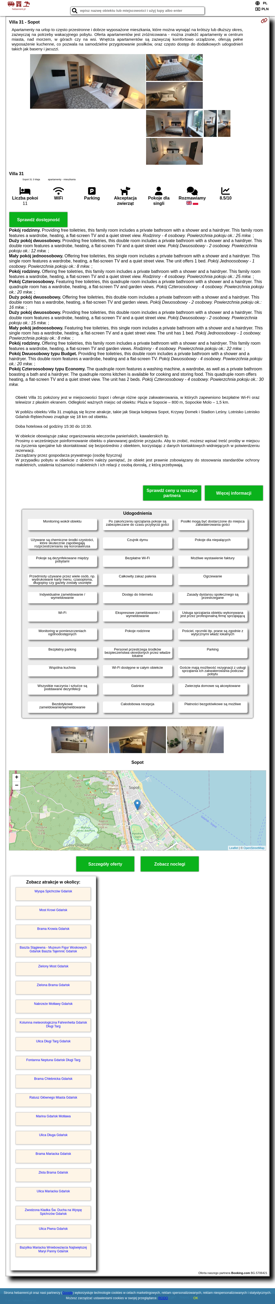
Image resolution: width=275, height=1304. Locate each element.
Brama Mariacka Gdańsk (53, 1154)
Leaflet (233, 848)
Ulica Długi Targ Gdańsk (53, 1041)
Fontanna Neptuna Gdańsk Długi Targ (53, 1060)
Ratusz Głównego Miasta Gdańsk (53, 1097)
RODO (163, 1298)
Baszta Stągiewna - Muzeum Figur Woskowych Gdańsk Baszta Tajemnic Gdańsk (53, 949)
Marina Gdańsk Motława (53, 1116)
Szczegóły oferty (105, 864)
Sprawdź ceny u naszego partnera (172, 493)
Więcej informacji (233, 493)
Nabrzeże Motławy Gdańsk (53, 1004)
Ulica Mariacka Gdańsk (53, 1191)
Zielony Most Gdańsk (53, 966)
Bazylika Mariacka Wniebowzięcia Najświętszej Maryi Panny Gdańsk (53, 1249)
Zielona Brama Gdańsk (53, 985)
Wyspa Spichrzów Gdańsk (53, 891)
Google (67, 1293)
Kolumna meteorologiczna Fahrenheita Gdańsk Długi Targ (53, 1024)
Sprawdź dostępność (38, 219)
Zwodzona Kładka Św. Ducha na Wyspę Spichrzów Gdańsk (53, 1212)
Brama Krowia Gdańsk (53, 929)
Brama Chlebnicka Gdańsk (53, 1079)
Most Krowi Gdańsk (53, 910)
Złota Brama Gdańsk (53, 1172)
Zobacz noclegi (169, 864)
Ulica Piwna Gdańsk (53, 1229)
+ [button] (16, 778)
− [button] (16, 786)
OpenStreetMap (254, 848)
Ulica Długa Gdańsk (53, 1135)
